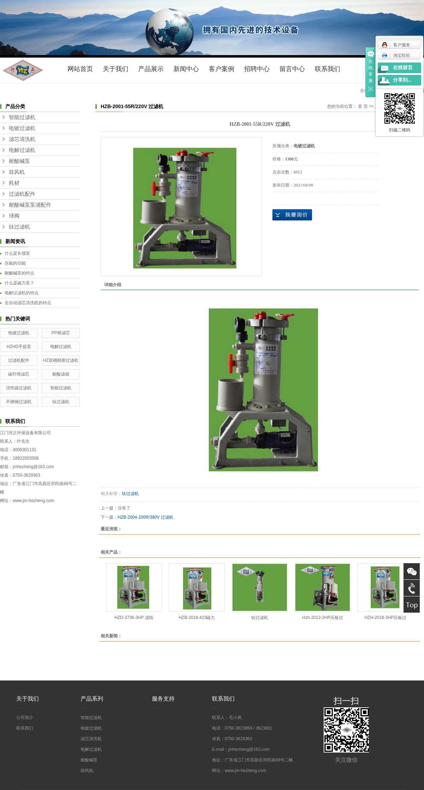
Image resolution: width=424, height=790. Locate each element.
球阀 (14, 216)
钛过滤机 (19, 227)
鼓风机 (17, 172)
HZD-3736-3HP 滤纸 (133, 617)
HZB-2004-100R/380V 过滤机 (145, 517)
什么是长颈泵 (17, 253)
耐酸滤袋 (60, 374)
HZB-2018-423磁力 (197, 617)
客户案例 (221, 68)
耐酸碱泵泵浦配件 (30, 205)
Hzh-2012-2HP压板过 (322, 617)
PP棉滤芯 (61, 332)
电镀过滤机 (22, 128)
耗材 (14, 183)
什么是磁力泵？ (19, 283)
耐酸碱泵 (19, 161)
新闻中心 (186, 68)
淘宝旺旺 (396, 55)
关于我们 (115, 68)
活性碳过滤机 (18, 387)
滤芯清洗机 (22, 139)
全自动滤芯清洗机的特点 (28, 302)
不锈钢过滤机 (18, 401)
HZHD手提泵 (19, 346)
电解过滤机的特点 (22, 292)
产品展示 (151, 68)
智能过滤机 (22, 117)
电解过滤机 (22, 150)
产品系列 (92, 699)
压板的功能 (15, 263)
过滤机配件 (22, 194)
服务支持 (163, 699)
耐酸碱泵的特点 (19, 273)
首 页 (362, 106)
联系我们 (327, 68)
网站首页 (80, 68)
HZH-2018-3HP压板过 (386, 617)
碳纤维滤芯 (18, 374)
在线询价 (292, 214)
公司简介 (24, 717)
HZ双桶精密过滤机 (60, 360)
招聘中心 (257, 68)
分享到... (402, 80)
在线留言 (403, 67)
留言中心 (292, 68)
